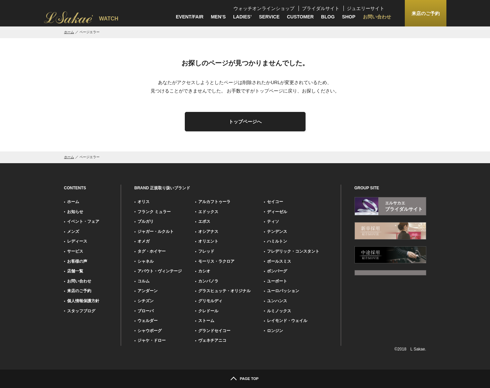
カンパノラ (208, 281)
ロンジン (275, 330)
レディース (77, 241)
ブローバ (146, 311)
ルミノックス (279, 311)
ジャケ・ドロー (152, 340)
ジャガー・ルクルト (156, 231)
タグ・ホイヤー (152, 251)
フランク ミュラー (154, 211)
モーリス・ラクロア (216, 261)
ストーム (206, 320)
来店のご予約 (79, 290)
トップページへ (245, 121)
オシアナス (208, 231)
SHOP (349, 16)
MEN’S (218, 16)
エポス (204, 221)
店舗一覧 (75, 271)
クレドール (208, 311)
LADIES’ (242, 16)
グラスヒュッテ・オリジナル (224, 290)
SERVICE (269, 16)
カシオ (204, 271)
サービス (75, 251)
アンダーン (148, 290)
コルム (144, 281)
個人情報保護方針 (83, 301)
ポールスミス (279, 261)
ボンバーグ (277, 271)
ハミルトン (277, 241)
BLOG (327, 16)
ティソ (273, 221)
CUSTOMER (300, 16)
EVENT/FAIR (189, 16)
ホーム (69, 32)
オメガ (144, 241)
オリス (144, 201)
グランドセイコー (214, 330)
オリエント (208, 241)
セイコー (275, 201)
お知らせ (75, 211)
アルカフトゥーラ (214, 201)
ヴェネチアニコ (212, 340)
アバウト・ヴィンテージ (160, 271)
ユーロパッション (283, 290)
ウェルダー (148, 320)
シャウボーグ (150, 330)
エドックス (208, 211)
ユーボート (277, 281)
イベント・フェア (83, 221)
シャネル (146, 261)
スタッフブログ (81, 311)
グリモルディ (210, 301)
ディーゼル (277, 211)
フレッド (206, 251)
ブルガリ (146, 221)
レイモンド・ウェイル (287, 320)
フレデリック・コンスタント (293, 251)
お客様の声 (77, 261)
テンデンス (277, 231)
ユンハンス (277, 301)
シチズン (146, 301)
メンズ (73, 231)
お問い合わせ (377, 16)
